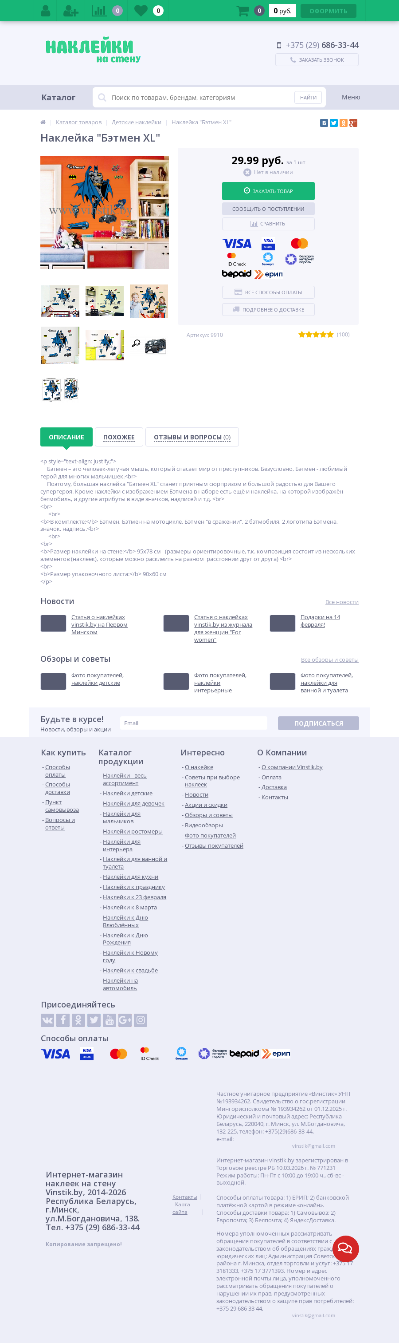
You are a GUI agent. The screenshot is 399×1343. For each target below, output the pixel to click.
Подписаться (318, 723)
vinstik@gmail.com (313, 1146)
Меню (351, 97)
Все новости (342, 602)
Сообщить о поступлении (268, 208)
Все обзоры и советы (330, 660)
